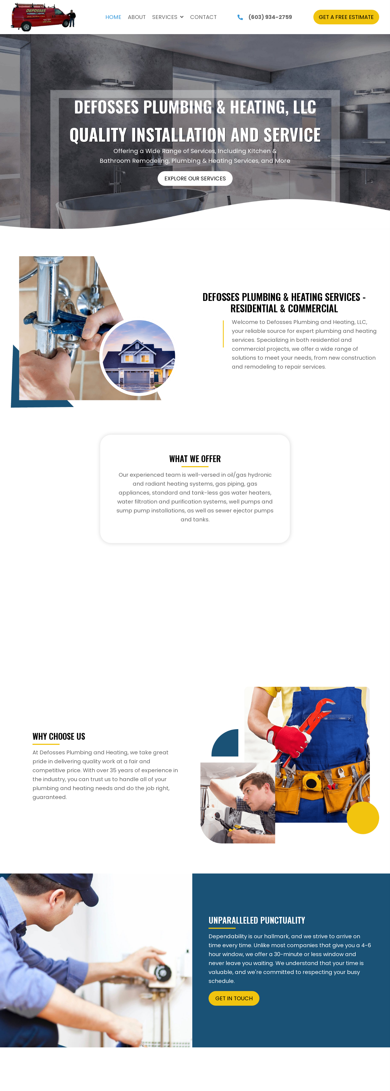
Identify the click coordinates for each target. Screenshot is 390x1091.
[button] (346, 17)
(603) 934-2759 (270, 17)
